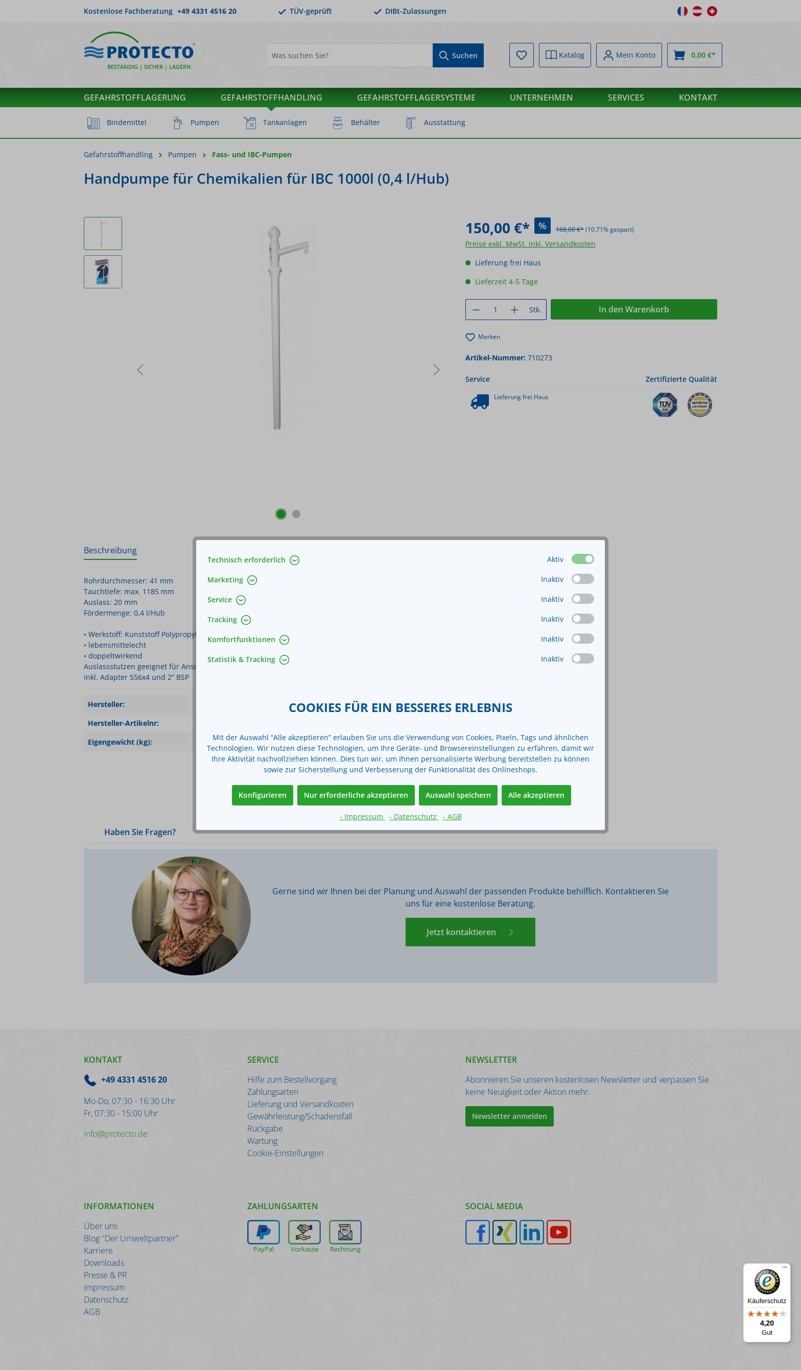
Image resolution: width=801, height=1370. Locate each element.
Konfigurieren (263, 795)
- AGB (452, 816)
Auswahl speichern (458, 795)
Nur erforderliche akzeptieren (356, 795)
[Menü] (785, 1269)
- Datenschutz (414, 816)
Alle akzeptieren (536, 795)
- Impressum (362, 816)
